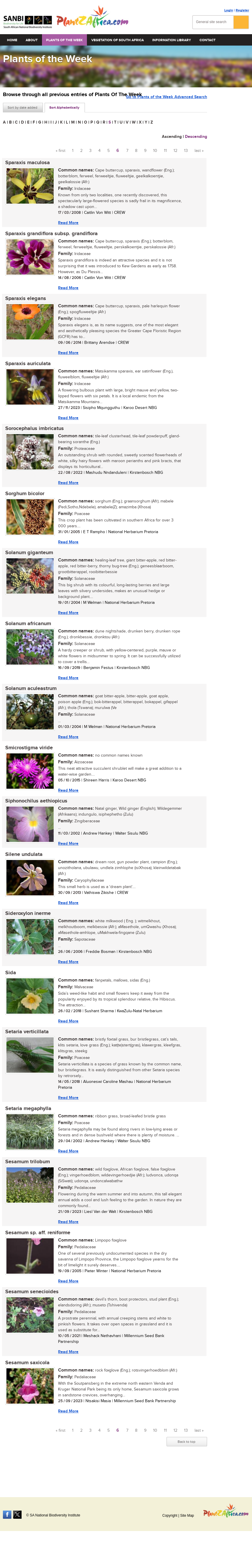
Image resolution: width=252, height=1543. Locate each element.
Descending (196, 136)
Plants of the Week (64, 40)
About (32, 40)
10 (155, 151)
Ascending (172, 136)
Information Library (171, 40)
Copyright (169, 1515)
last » (199, 151)
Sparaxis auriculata (25, 368)
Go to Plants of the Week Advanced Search (166, 107)
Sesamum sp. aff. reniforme (35, 1255)
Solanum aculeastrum (28, 699)
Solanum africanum (26, 633)
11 (165, 151)
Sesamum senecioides (29, 1316)
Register (242, 10)
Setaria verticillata (24, 1050)
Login (228, 10)
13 (186, 151)
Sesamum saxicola (25, 1388)
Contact (208, 40)
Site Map (187, 1515)
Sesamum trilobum (25, 1183)
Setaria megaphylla (26, 1128)
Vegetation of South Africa (117, 40)
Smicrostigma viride (26, 760)
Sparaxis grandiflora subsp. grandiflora (49, 235)
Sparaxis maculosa (25, 163)
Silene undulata (21, 869)
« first (60, 151)
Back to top (186, 1468)
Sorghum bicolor (22, 500)
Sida (8, 990)
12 (175, 151)
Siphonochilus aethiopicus (34, 814)
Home (12, 40)
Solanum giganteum (27, 561)
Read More (66, 223)
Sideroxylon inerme (25, 929)
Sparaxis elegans (23, 301)
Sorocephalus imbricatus (32, 434)
